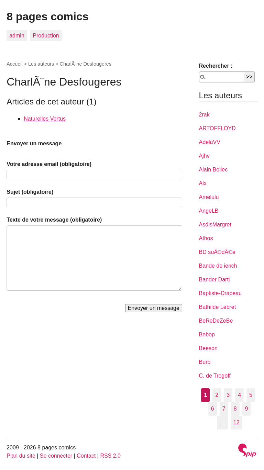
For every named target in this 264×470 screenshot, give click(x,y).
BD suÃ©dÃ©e (217, 252)
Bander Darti (214, 279)
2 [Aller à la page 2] (216, 395)
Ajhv (204, 156)
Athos (206, 238)
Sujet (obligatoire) (30, 192)
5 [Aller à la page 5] (250, 395)
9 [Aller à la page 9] (246, 409)
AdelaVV (209, 142)
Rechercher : (216, 66)
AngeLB (209, 211)
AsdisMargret (215, 224)
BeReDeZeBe (216, 321)
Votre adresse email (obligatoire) (49, 164)
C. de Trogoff (215, 376)
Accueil (14, 64)
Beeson (208, 348)
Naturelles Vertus (45, 119)
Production (46, 35)
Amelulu (209, 197)
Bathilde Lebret (217, 307)
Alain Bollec (213, 169)
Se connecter (56, 456)
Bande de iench (218, 266)
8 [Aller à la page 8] (235, 409)
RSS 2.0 (110, 456)
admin (16, 35)
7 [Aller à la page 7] (224, 409)
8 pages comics (47, 16)
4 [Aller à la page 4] (239, 395)
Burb (205, 362)
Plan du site (21, 456)
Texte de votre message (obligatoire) (54, 220)
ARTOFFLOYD (217, 128)
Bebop (207, 334)
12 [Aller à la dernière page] (236, 422)
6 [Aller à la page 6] (212, 409)
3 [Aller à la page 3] (228, 395)
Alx (203, 183)
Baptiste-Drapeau (220, 293)
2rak (204, 115)
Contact (86, 456)
